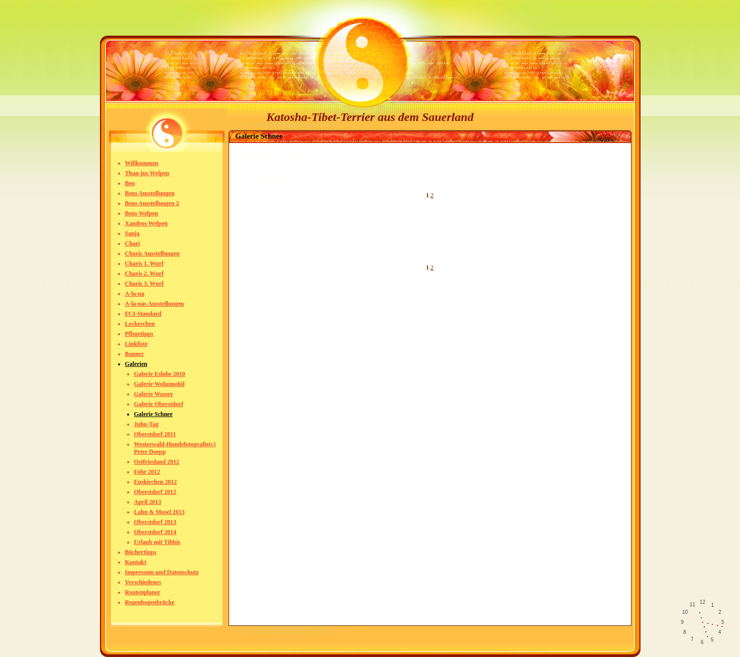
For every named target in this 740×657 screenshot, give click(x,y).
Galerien (136, 363)
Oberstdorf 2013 (155, 521)
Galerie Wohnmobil (159, 383)
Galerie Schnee (153, 414)
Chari (132, 243)
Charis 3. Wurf (144, 283)
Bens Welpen (141, 213)
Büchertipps (141, 552)
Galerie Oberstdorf (158, 404)
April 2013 (147, 501)
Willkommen (141, 163)
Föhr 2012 (147, 471)
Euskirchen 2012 (155, 481)
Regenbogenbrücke (150, 602)
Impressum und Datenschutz (162, 572)
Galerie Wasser (153, 394)
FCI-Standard (143, 313)
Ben (130, 183)
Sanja (132, 233)
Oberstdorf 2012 (155, 491)
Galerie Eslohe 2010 (159, 373)
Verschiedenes (143, 582)
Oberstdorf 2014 (155, 532)
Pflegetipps (139, 333)
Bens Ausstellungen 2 (152, 203)
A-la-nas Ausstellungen (154, 303)
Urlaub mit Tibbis (157, 542)
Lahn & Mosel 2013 (159, 511)
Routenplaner (143, 592)
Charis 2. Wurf (144, 273)
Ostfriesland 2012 (156, 461)
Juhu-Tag (146, 424)
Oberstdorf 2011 (155, 434)
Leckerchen (140, 323)
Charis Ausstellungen (152, 253)
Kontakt (136, 562)
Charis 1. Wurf (144, 263)
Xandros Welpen (146, 223)
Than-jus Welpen (147, 173)
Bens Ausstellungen (150, 193)
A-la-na (135, 293)
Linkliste (136, 343)
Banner (134, 353)
